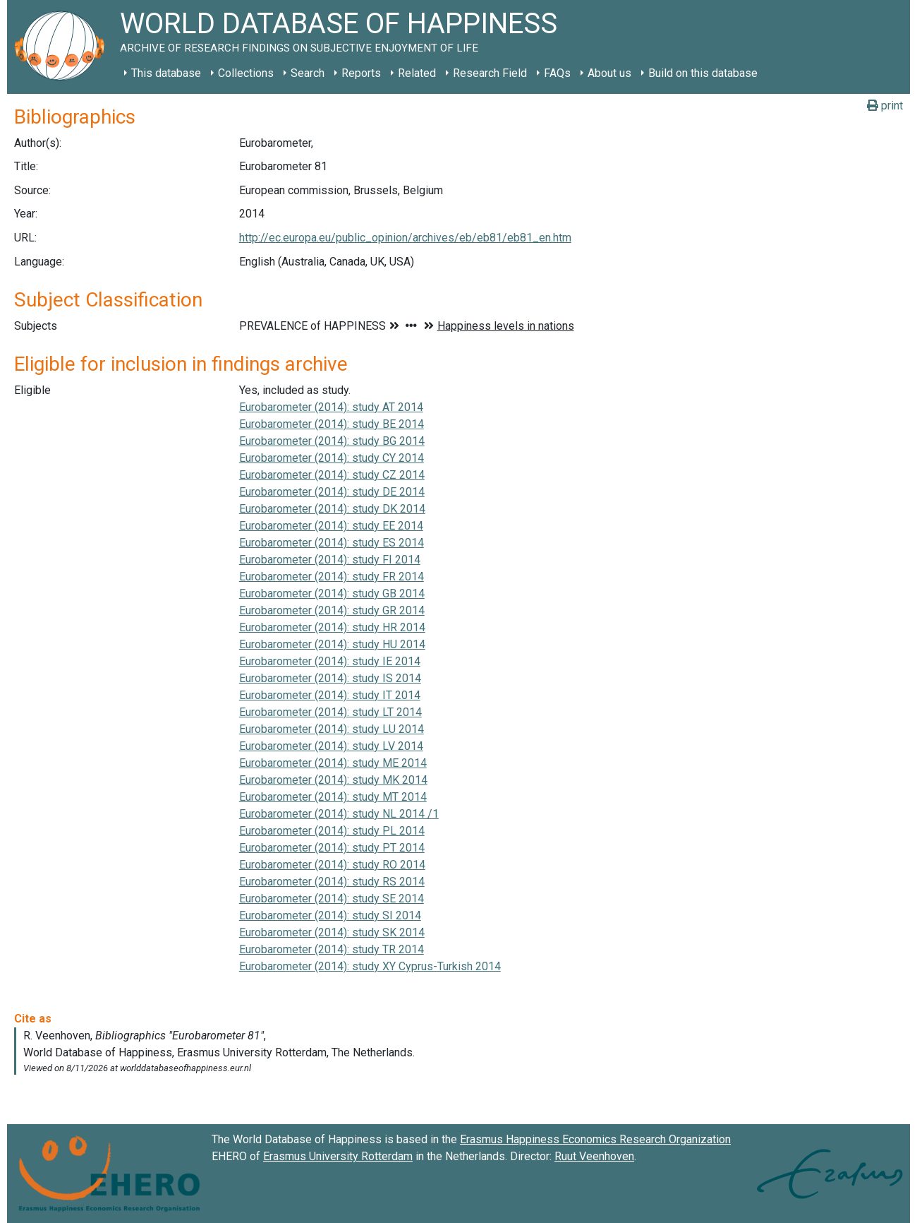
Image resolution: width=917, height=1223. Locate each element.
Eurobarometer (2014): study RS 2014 (332, 881)
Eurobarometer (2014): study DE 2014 (332, 492)
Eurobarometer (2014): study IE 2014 (329, 661)
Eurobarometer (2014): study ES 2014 (331, 542)
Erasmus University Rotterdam (338, 1156)
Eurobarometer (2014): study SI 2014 (330, 915)
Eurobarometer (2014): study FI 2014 (329, 559)
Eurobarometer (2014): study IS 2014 (330, 678)
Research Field (490, 73)
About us (609, 73)
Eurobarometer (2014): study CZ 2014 (332, 475)
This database (166, 73)
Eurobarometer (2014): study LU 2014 (331, 729)
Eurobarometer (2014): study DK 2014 (332, 508)
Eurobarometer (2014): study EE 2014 (331, 525)
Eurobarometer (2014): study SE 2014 (331, 898)
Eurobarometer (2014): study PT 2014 (332, 847)
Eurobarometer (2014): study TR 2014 (331, 949)
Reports (361, 73)
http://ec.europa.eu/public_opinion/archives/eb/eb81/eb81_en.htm (405, 237)
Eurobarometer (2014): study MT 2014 (333, 797)
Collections (246, 73)
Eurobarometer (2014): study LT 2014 (330, 712)
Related (417, 73)
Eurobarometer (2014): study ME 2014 (333, 763)
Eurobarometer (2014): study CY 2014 (331, 458)
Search (307, 73)
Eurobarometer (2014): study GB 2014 (332, 593)
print (885, 105)
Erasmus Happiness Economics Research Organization (595, 1139)
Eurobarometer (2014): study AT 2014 (331, 407)
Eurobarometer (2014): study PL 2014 (332, 830)
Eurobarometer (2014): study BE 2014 (331, 424)
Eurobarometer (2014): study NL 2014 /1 (339, 814)
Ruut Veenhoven (594, 1156)
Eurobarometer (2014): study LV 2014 (331, 746)
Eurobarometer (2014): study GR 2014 (332, 610)
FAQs (557, 73)
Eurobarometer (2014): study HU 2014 (332, 644)
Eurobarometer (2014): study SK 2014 (332, 932)
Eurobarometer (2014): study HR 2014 (332, 627)
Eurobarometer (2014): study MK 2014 (333, 780)
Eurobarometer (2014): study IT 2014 (329, 695)
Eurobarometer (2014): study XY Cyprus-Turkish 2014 (370, 966)
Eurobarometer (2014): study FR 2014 (331, 576)
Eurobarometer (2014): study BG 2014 (332, 441)
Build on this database (703, 73)
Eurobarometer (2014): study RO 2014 (332, 864)
